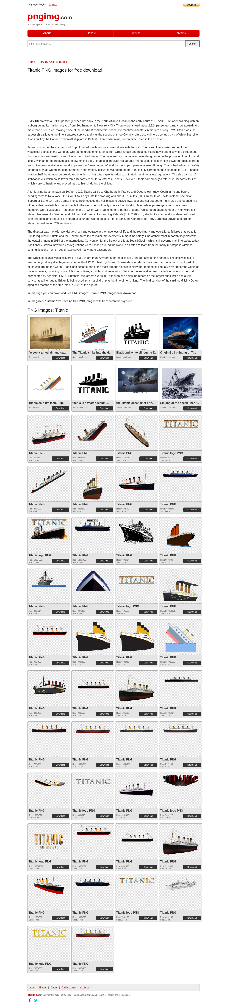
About (47, 33)
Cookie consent (69, 987)
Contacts (180, 33)
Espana (53, 4)
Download (60, 358)
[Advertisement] (55, 97)
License (135, 33)
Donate (91, 33)
